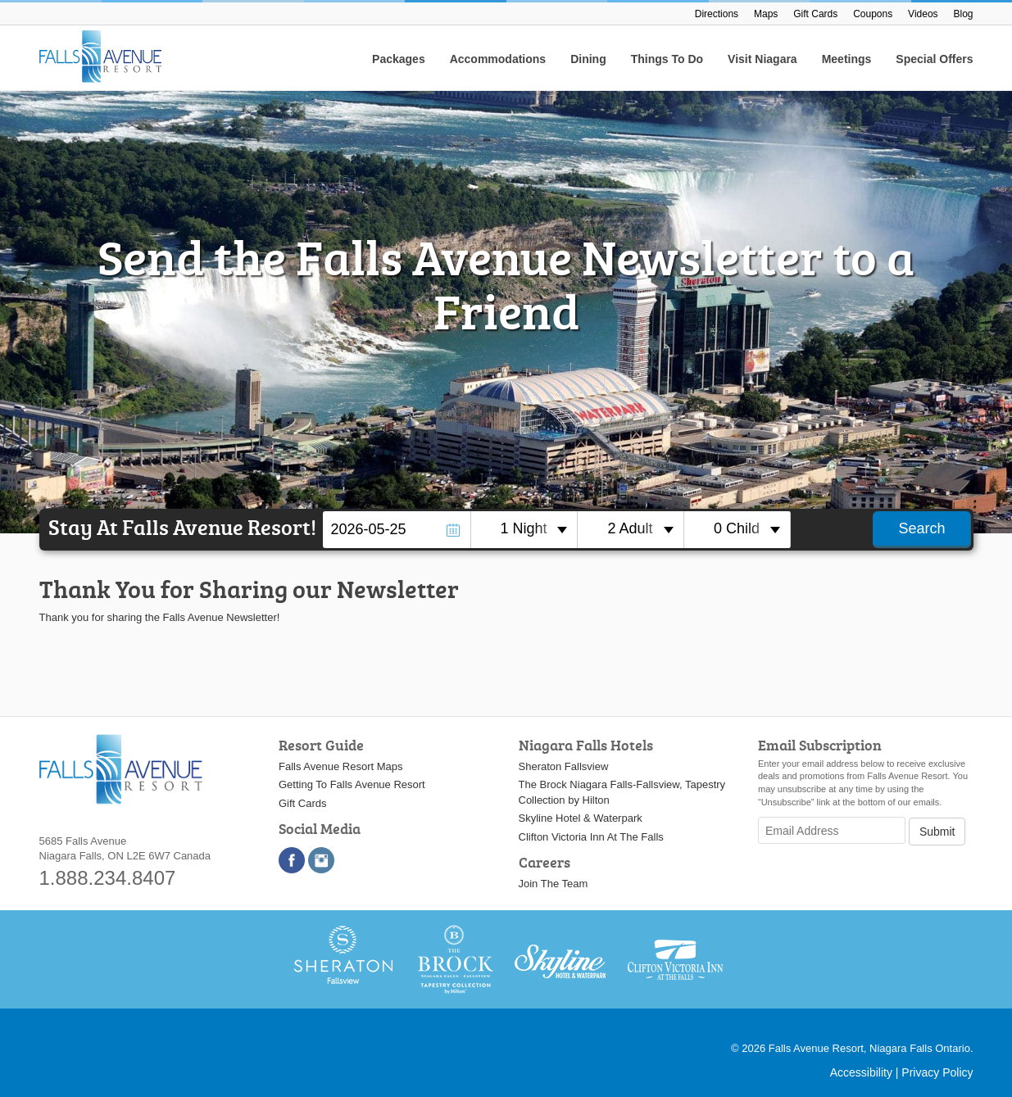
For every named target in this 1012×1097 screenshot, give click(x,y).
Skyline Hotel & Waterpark (580, 818)
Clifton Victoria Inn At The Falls (591, 837)
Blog (963, 14)
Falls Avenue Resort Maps (341, 766)
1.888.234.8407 (107, 878)
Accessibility (861, 1072)
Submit (937, 831)
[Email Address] (831, 830)
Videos (922, 14)
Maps (766, 14)
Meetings (847, 59)
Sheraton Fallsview (564, 766)
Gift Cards (815, 14)
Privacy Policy (937, 1072)
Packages (398, 59)
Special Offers (934, 59)
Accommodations (498, 59)
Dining (588, 59)
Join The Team (553, 883)
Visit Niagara (762, 59)
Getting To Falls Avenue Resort (352, 784)
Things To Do (667, 59)
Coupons (872, 14)
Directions (716, 14)
